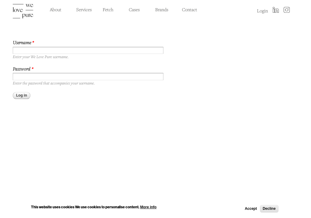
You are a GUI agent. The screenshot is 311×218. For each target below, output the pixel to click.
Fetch (108, 9)
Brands (161, 9)
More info (148, 208)
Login (262, 11)
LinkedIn (276, 10)
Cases (134, 9)
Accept (251, 209)
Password (23, 69)
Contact (189, 9)
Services (84, 9)
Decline (269, 209)
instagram (287, 10)
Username (23, 42)
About (55, 9)
